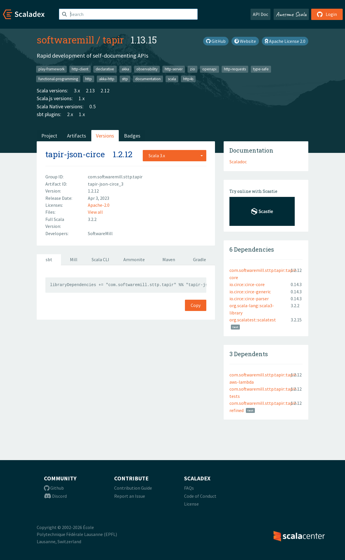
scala (172, 78)
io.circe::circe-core (247, 284)
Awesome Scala (291, 14)
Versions (105, 135)
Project (49, 135)
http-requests (235, 69)
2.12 (105, 90)
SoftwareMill (100, 233)
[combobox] (174, 155)
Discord (55, 496)
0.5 (92, 106)
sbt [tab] (49, 259)
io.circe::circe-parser (249, 298)
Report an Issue (129, 496)
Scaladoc (238, 161)
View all (95, 212)
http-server (174, 69)
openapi (209, 69)
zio (192, 69)
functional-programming (58, 78)
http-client (80, 69)
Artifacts (76, 135)
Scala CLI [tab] (100, 259)
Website (245, 41)
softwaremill (65, 39)
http (88, 78)
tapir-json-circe (75, 154)
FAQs (189, 488)
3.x (77, 90)
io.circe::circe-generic (250, 291)
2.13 (90, 90)
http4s (188, 78)
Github (54, 488)
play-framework (51, 69)
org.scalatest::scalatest (252, 320)
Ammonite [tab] (134, 259)
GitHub (216, 41)
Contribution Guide (133, 488)
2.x (70, 114)
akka (125, 69)
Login (327, 14)
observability (146, 69)
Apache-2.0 (99, 205)
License (191, 504)
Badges (132, 135)
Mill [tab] (73, 259)
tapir (113, 39)
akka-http (106, 78)
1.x (82, 98)
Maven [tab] (168, 259)
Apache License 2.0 (285, 41)
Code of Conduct (200, 496)
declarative (105, 69)
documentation (148, 78)
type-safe (261, 69)
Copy (196, 305)
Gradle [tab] (199, 259)
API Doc (260, 14)
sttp (125, 78)
